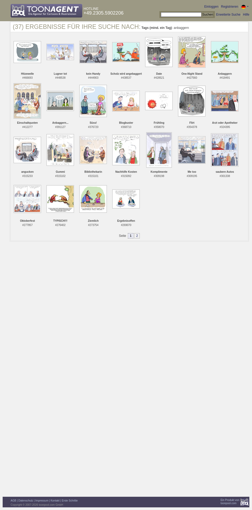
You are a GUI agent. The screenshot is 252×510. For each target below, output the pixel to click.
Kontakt (55, 500)
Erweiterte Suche (228, 14)
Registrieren (229, 6)
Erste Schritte (70, 500)
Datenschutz (25, 500)
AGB (13, 500)
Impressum (41, 500)
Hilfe (246, 14)
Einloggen (211, 6)
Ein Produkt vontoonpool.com (229, 502)
